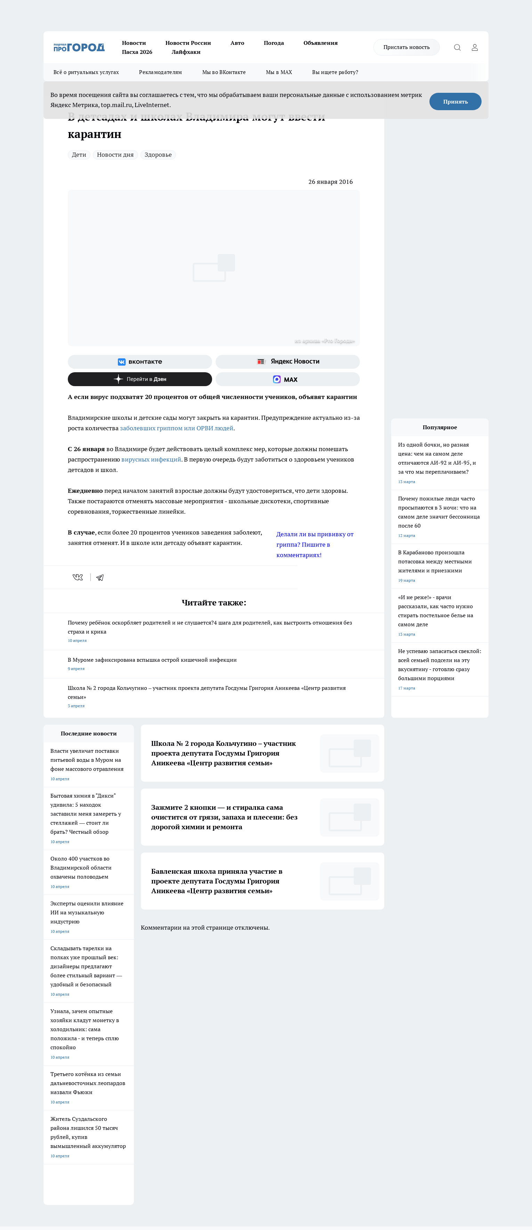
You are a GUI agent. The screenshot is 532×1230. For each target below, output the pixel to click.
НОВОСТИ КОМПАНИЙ (126, 974)
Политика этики (147, 1013)
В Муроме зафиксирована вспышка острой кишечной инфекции (214, 664)
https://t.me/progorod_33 (173, 1169)
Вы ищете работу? (335, 72)
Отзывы (51, 1022)
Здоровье (158, 154)
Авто (237, 42)
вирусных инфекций (150, 459)
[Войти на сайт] (475, 47)
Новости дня (115, 154)
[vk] (78, 577)
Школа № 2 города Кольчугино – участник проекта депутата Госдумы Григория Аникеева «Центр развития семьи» (214, 697)
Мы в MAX (279, 72)
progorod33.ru (250, 1152)
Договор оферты (59, 1030)
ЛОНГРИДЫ (54, 974)
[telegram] (102, 577)
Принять (455, 101)
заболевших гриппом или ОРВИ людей (176, 428)
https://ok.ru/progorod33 (121, 1169)
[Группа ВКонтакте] (140, 362)
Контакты (229, 1022)
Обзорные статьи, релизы (156, 1022)
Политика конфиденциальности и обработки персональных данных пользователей (252, 1037)
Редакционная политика (242, 1013)
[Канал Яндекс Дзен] (140, 379)
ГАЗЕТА (170, 974)
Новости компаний (150, 1030)
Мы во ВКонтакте (224, 72)
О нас (48, 1013)
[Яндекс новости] (288, 362)
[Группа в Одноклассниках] (365, 985)
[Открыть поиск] (457, 47)
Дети (79, 154)
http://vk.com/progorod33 (69, 1169)
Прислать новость (407, 46)
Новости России (188, 42)
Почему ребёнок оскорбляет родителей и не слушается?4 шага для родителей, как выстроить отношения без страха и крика (214, 632)
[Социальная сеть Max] (288, 379)
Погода (274, 42)
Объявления (321, 42)
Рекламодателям (160, 72)
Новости (134, 42)
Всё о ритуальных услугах (86, 72)
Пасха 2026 (137, 51)
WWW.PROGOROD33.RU (102, 1062)
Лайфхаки (186, 51)
